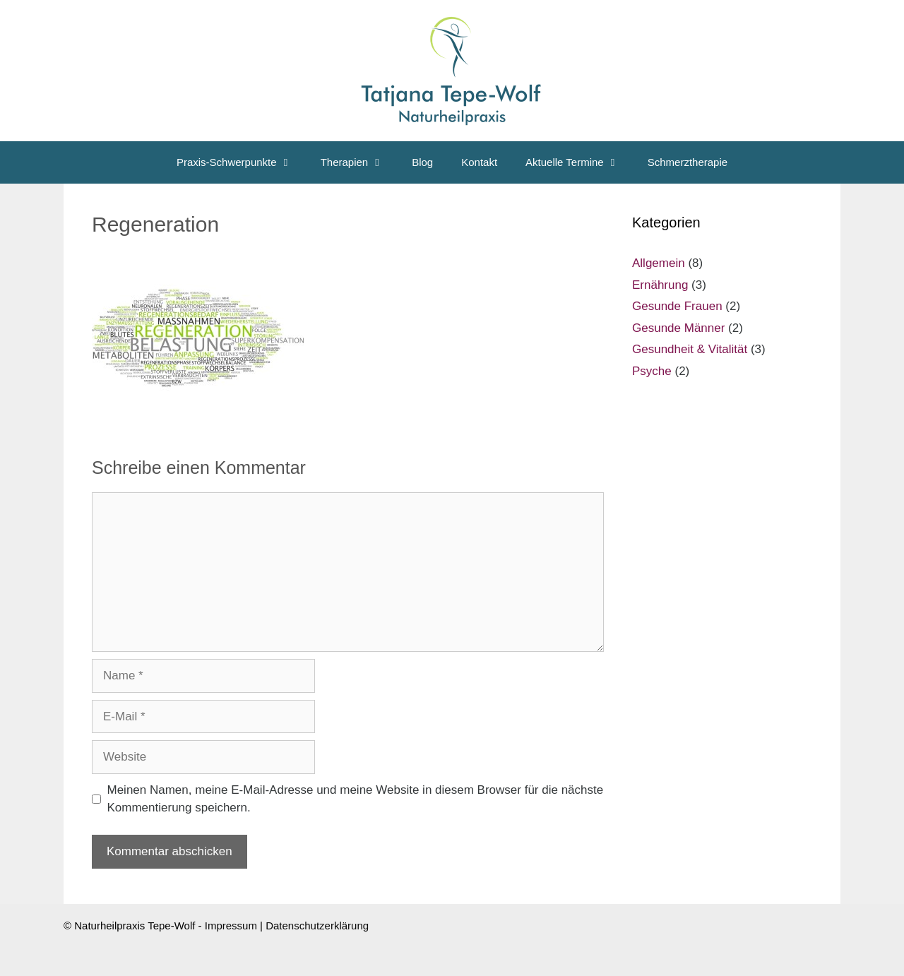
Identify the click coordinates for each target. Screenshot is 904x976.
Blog (422, 162)
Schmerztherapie (687, 162)
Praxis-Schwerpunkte (242, 162)
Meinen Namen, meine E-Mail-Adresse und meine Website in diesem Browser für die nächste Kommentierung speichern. (355, 799)
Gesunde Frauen (677, 306)
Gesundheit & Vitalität (689, 349)
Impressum (231, 926)
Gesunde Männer (678, 328)
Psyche (652, 371)
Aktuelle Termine (579, 162)
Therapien (359, 162)
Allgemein (658, 263)
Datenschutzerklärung (317, 926)
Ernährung (660, 285)
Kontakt (479, 162)
